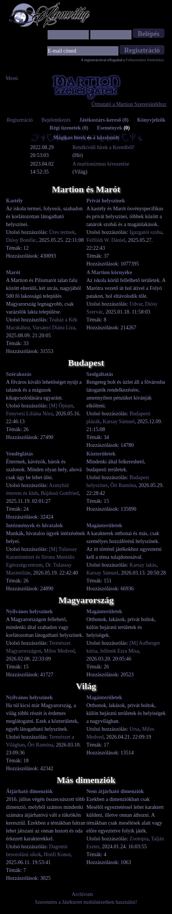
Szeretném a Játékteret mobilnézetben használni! (86, 902)
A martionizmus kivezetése (100, 164)
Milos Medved (59, 651)
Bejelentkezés (56, 120)
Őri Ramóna (123, 485)
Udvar (136, 304)
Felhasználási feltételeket (145, 60)
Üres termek (62, 232)
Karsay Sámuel (119, 421)
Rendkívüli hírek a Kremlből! (103, 147)
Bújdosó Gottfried (60, 493)
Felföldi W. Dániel (106, 240)
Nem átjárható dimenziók (115, 791)
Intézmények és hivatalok (34, 525)
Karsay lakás (143, 565)
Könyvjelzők (151, 120)
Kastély (14, 201)
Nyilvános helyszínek (29, 611)
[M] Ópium (61, 406)
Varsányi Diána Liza (54, 327)
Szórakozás (18, 374)
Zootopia (139, 839)
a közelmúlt (106, 137)
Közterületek (101, 454)
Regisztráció (20, 120)
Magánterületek (105, 525)
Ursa (134, 729)
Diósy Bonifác (21, 240)
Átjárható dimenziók (29, 791)
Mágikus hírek (69, 137)
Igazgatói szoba (146, 232)
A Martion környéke (109, 272)
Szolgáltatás (100, 374)
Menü (12, 78)
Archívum (82, 894)
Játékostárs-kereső (104, 120)
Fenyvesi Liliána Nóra (29, 413)
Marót (13, 272)
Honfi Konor (57, 854)
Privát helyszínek (106, 201)
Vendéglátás (19, 454)
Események (113, 128)
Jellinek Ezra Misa (119, 651)
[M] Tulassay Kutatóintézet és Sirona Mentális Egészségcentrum (41, 557)
